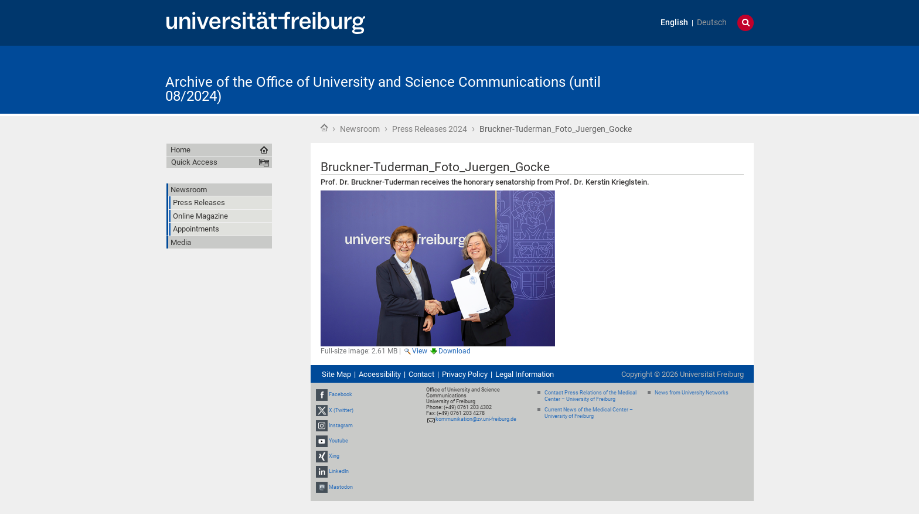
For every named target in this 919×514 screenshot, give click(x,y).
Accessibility (380, 374)
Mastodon (341, 487)
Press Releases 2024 (429, 129)
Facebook (340, 394)
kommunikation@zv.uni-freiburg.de (475, 419)
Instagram (341, 425)
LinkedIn (339, 472)
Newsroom (360, 129)
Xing (334, 456)
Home (324, 128)
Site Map (336, 374)
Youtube (338, 441)
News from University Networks (692, 393)
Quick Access (194, 162)
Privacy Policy (465, 374)
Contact (421, 374)
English (674, 23)
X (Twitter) (341, 410)
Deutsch (712, 23)
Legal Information (524, 374)
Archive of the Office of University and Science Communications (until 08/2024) (383, 89)
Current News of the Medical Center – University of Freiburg (588, 413)
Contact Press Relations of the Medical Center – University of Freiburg (590, 396)
